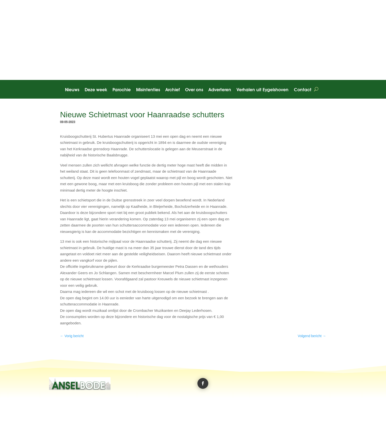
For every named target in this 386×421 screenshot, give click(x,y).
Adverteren (220, 90)
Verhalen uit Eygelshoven (263, 90)
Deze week (96, 90)
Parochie (122, 90)
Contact (302, 90)
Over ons (194, 90)
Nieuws (72, 90)
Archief (172, 90)
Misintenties (148, 90)
